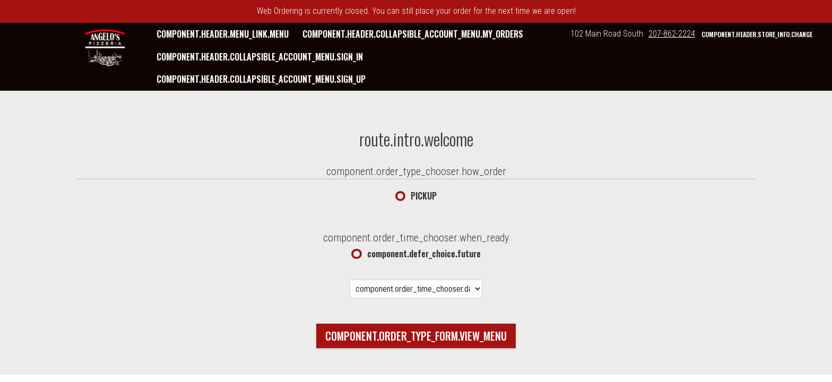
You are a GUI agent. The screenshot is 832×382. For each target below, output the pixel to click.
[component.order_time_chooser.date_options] (416, 289)
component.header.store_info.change (756, 34)
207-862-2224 (671, 34)
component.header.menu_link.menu (223, 34)
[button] (105, 47)
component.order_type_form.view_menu (416, 336)
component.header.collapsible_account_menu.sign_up (261, 79)
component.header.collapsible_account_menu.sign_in (260, 56)
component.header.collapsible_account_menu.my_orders (412, 34)
